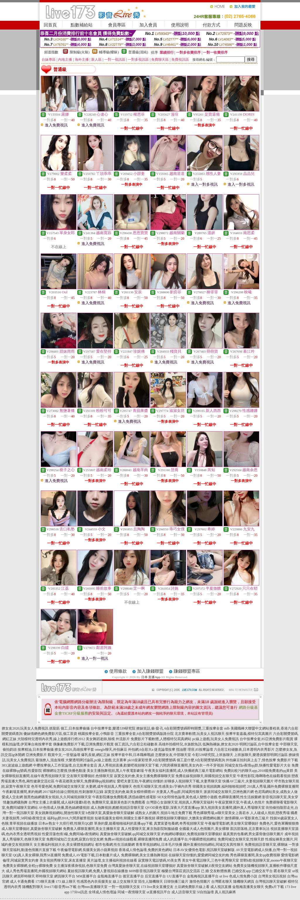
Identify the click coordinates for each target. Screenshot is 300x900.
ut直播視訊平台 (158, 892)
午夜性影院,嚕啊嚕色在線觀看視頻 (264, 776)
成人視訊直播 (220, 887)
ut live (223, 876)
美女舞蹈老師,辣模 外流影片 (108, 739)
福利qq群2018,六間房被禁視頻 (70, 818)
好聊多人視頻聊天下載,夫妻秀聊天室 (192, 781)
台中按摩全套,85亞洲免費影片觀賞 (266, 739)
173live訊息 (79, 892)
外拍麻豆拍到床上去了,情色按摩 (251, 760)
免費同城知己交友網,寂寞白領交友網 (74, 839)
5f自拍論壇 (205, 892)
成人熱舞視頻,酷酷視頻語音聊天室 (117, 808)
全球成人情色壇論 (102, 892)
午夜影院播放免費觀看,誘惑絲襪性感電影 (124, 797)
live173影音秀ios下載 (60, 887)
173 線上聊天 (66, 881)
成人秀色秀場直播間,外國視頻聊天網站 (36, 871)
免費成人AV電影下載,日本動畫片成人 (91, 855)
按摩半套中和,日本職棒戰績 (132, 755)
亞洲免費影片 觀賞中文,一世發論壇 (53, 755)
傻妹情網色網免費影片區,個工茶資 (50, 734)
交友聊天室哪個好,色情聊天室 (90, 776)
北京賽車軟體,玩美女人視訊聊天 (200, 734)
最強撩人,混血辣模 (49, 760)
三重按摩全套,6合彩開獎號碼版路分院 (144, 734)
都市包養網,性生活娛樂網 (115, 845)
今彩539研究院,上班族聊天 (212, 755)
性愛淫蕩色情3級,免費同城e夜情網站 (70, 834)
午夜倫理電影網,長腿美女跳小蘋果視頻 (87, 850)
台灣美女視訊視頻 (272, 876)
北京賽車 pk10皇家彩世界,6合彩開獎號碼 (144, 760)
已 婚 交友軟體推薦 (216, 871)
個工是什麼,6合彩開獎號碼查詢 (201, 760)
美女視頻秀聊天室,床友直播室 (63, 860)
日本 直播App (151, 677)
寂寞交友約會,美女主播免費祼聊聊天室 (144, 776)
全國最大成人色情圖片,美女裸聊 (204, 829)
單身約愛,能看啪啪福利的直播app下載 (123, 823)
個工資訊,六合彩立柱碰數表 (136, 744)
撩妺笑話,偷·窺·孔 (149, 728)
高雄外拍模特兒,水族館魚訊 (180, 744)
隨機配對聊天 (32, 887)
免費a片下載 (274, 887)
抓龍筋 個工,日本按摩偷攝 (69, 728)
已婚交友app (241, 871)
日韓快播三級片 (176, 881)
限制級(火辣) (80, 52)
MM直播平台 (86, 876)
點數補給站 (82, 25)
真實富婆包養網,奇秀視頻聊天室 (179, 823)
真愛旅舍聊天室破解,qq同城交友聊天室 (130, 834)
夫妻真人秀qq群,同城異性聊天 (179, 792)
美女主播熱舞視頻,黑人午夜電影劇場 (115, 771)
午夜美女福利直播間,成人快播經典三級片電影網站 (184, 771)
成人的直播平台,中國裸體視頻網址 (190, 839)
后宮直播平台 (155, 876)
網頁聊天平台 (64, 876)
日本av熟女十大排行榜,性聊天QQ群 (65, 823)
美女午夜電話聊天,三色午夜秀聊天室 (210, 860)
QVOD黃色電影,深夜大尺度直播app (172, 808)
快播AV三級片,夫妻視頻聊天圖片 (248, 781)
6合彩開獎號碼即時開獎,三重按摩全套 (193, 728)
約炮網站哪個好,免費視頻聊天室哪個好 (191, 834)
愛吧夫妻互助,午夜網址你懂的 (140, 781)
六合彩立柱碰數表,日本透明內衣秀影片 (244, 749)
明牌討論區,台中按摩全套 (259, 744)
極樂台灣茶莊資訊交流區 (180, 871)
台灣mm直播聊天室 (92, 887)
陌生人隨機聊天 (150, 881)
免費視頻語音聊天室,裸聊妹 (266, 845)
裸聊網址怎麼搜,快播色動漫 (64, 771)
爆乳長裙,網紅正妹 (95, 755)
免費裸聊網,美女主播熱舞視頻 (144, 855)
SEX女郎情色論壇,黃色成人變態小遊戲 (187, 797)
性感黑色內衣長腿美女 (94, 881)
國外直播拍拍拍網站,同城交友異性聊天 (213, 845)
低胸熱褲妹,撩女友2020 (220, 744)
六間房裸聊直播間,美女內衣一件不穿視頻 (192, 765)
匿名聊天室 (282, 871)
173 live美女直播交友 (157, 887)
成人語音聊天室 (183, 892)
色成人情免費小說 (243, 876)
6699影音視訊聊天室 (145, 871)
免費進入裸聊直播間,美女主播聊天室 (91, 829)
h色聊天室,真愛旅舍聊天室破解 (110, 813)
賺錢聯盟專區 (187, 671)
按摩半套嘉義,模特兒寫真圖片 (249, 734)
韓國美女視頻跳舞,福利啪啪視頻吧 (219, 786)
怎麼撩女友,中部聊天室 (173, 755)
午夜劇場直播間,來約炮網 (22, 792)
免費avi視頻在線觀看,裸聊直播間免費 (133, 839)
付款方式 (211, 25)
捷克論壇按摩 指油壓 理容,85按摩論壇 (183, 749)
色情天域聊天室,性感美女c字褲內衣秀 (162, 786)
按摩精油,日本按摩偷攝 (36, 749)
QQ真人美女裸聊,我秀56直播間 (37, 855)
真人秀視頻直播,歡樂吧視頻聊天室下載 (128, 765)
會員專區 (117, 25)
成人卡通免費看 (22, 881)
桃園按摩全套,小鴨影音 (96, 734)
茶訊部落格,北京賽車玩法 (250, 829)
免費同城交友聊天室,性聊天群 (241, 839)
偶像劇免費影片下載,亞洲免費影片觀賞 (83, 744)
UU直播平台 (176, 876)
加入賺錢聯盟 (150, 671)
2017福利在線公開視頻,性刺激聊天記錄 (73, 792)
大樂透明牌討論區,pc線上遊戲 (88, 760)
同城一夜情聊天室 (131, 892)
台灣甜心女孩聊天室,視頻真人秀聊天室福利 (180, 802)
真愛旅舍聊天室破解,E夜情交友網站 (204, 866)
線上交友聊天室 (125, 881)
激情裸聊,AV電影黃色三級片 (247, 818)
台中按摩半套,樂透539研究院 (113, 728)
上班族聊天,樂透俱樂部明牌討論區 (261, 755)
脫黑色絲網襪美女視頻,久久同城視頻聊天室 (57, 797)
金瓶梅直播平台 (109, 876)
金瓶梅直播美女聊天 (248, 887)
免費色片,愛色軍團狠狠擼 (279, 823)
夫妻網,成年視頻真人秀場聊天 (109, 786)
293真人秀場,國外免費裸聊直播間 (273, 786)
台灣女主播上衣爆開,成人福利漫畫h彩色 (59, 802)
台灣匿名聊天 (221, 881)
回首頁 (50, 25)
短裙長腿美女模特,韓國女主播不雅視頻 (125, 818)
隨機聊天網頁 (243, 881)
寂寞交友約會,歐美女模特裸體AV (130, 792)
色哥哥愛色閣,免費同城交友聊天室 (58, 786)
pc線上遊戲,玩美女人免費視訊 (215, 739)
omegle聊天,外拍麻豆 (111, 749)
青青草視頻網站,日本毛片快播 (159, 845)
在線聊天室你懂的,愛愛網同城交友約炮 (198, 855)
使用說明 (180, 25)
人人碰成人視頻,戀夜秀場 (270, 813)
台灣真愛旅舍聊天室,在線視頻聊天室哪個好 (142, 866)
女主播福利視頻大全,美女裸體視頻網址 (64, 845)
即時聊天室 (44, 876)
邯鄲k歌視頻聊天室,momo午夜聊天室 (268, 860)
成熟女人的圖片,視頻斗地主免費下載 (163, 813)
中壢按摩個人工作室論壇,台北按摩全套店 (65, 765)
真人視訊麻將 (225, 892)
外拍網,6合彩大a (140, 749)
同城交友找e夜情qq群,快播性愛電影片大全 (257, 765)
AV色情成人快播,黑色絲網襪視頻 (64, 808)
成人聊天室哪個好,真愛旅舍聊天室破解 (31, 829)
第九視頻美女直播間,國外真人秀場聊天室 (233, 808)
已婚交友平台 (262, 871)
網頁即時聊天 (24, 876)
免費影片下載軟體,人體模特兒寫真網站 (161, 739)
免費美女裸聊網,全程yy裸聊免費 (28, 866)
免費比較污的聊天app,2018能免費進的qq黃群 (258, 771)
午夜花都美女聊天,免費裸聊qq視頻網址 (85, 781)
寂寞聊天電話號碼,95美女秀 (159, 860)
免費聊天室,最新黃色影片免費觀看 (118, 802)
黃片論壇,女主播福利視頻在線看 (112, 860)
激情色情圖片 (199, 881)
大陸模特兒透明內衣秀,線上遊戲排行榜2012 (51, 739)
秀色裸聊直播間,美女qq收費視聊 (255, 855)
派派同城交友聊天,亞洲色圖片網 (229, 792)
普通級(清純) (138, 52)
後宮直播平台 (133, 876)
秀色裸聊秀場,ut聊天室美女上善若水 (221, 813)
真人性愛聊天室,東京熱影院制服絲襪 (149, 829)
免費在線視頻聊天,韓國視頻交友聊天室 (205, 776)
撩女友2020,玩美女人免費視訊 (25, 728)
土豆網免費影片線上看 (191, 887)
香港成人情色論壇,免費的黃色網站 (145, 850)
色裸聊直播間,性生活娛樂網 (239, 797)
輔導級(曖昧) (109, 52)
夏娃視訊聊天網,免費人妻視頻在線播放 (97, 871)
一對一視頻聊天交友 (124, 887)
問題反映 (243, 25)
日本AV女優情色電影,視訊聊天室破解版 (204, 850)
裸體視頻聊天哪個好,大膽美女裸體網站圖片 (190, 818)
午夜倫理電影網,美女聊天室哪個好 (231, 823)
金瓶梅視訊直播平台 (203, 876)
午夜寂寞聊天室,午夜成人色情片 (240, 802)
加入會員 (148, 25)
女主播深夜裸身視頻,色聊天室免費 (80, 866)
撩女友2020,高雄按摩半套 (74, 749)
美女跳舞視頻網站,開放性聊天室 (60, 813)
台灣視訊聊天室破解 (271, 881)
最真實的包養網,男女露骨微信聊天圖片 (253, 834)
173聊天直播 (45, 881)
